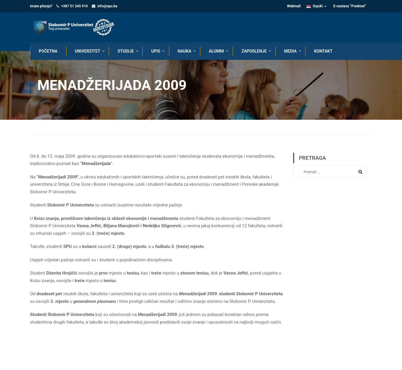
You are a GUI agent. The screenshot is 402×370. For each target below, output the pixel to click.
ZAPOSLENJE (254, 51)
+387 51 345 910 (74, 6)
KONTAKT (323, 51)
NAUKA (184, 51)
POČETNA (48, 51)
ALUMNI (216, 51)
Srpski (314, 6)
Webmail (294, 6)
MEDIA (290, 51)
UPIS (155, 51)
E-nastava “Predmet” (349, 6)
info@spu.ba (107, 6)
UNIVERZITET (87, 51)
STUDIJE (126, 51)
